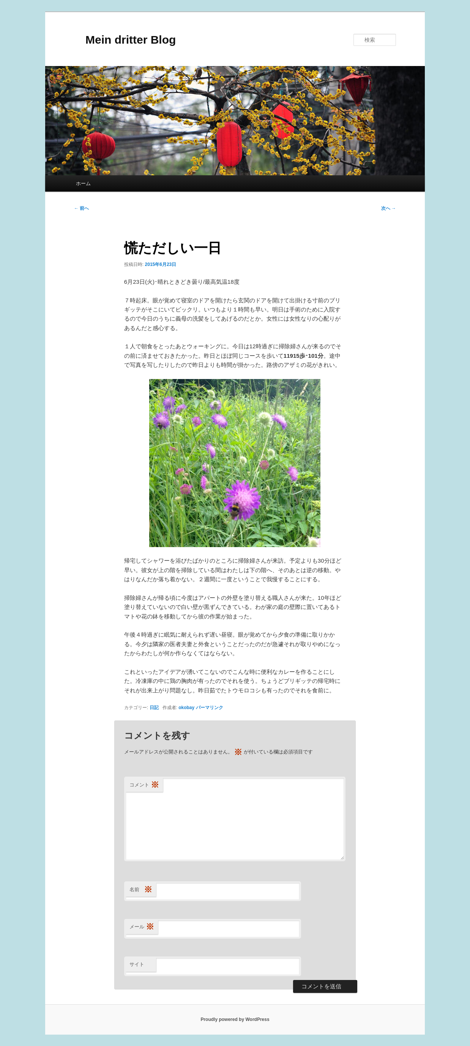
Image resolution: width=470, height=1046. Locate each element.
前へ (81, 208)
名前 (140, 889)
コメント (144, 785)
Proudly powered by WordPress (234, 1019)
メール (141, 927)
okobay (186, 707)
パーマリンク (209, 707)
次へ (388, 208)
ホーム (83, 183)
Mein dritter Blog (125, 39)
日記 (154, 707)
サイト (136, 964)
